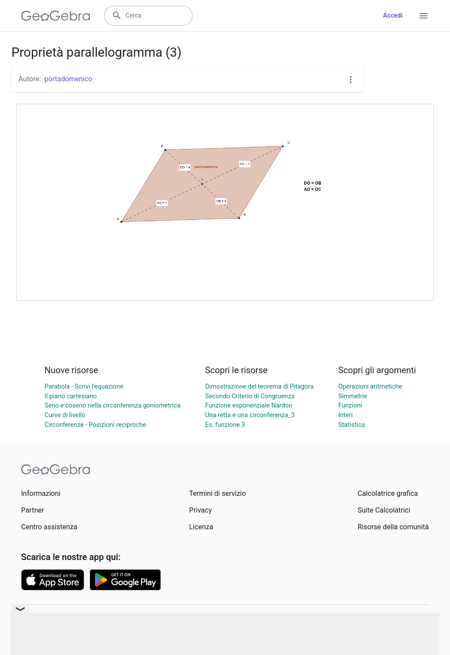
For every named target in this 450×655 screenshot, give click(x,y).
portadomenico (68, 79)
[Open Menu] (423, 16)
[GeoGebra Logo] (55, 16)
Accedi (393, 15)
